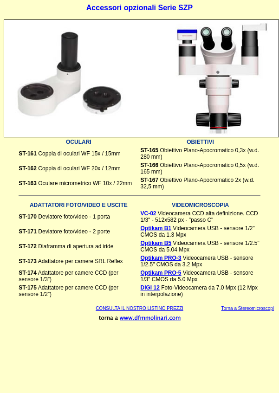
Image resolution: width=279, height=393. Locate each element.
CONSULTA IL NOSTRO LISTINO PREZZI (139, 308)
